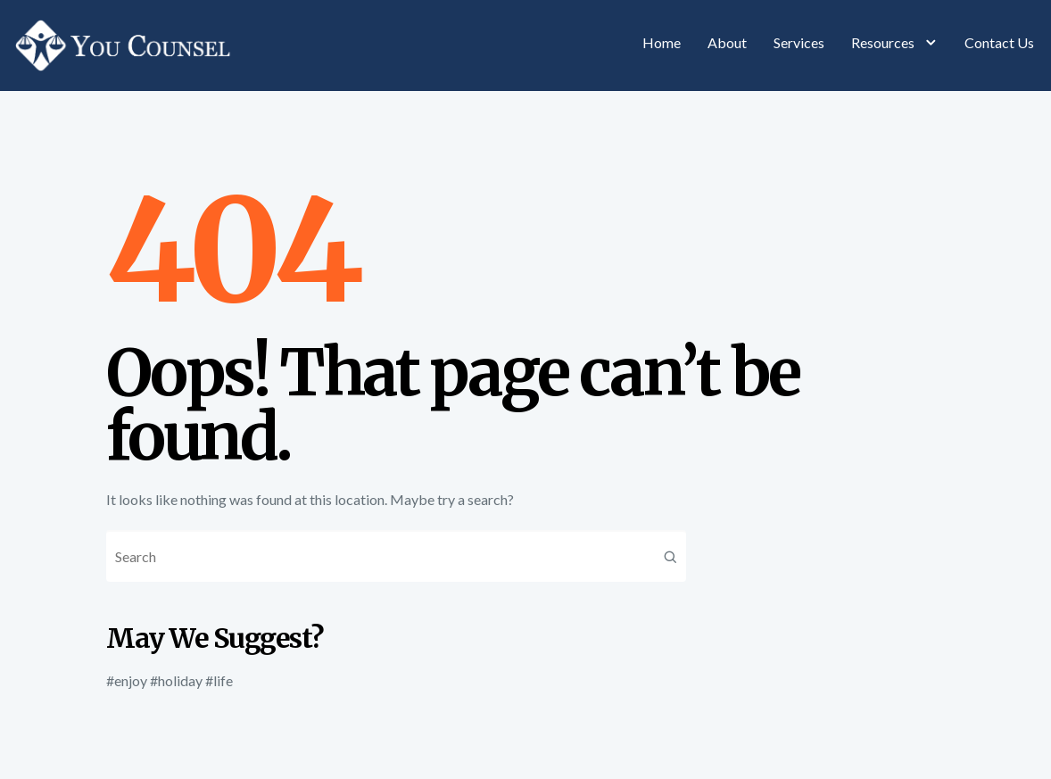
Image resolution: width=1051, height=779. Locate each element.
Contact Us (999, 42)
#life (219, 680)
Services (799, 42)
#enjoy (126, 680)
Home (661, 42)
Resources (894, 42)
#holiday (176, 680)
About (727, 42)
